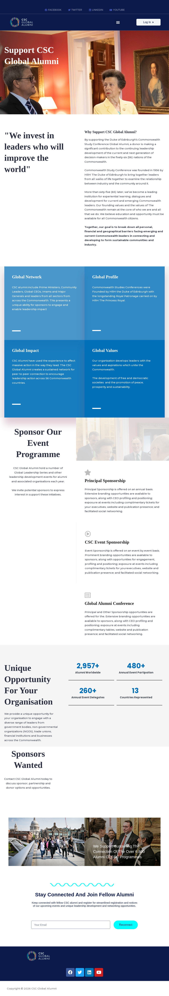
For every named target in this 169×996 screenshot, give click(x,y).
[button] (118, 22)
